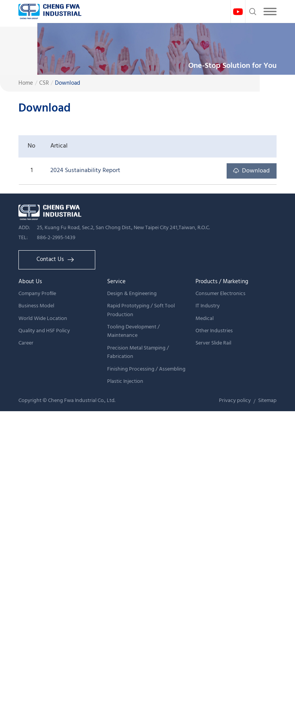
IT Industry (208, 306)
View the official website (74, 526)
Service (116, 281)
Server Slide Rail (213, 343)
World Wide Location (42, 318)
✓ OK (239, 711)
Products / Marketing (222, 281)
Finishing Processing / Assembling (146, 369)
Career (25, 343)
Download (67, 83)
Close (8, 416)
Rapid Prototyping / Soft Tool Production (141, 310)
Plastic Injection (125, 381)
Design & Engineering (132, 293)
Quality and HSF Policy (44, 331)
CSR (44, 83)
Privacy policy (235, 400)
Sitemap (267, 401)
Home (25, 83)
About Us (30, 281)
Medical (205, 318)
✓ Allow (12, 438)
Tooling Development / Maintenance (133, 331)
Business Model (36, 306)
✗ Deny (11, 450)
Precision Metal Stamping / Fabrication (138, 352)
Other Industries (214, 331)
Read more (18, 526)
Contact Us (55, 259)
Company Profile (37, 293)
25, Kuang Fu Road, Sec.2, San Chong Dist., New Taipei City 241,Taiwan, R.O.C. (123, 227)
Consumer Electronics (220, 293)
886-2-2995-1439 (56, 237)
